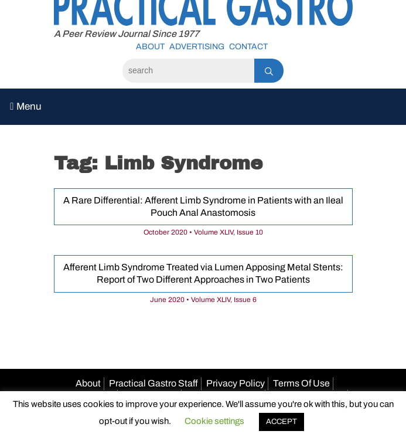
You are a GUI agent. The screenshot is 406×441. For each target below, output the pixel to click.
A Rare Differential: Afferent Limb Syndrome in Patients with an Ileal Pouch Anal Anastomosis (203, 206)
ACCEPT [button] (281, 422)
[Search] (188, 71)
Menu (25, 106)
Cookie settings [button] (214, 421)
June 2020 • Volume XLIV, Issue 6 (203, 300)
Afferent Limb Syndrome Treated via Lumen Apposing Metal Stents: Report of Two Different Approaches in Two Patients (203, 273)
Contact (248, 46)
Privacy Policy (235, 383)
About (150, 46)
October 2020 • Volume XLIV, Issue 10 (203, 232)
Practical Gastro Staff (153, 383)
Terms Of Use (301, 383)
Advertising (196, 46)
